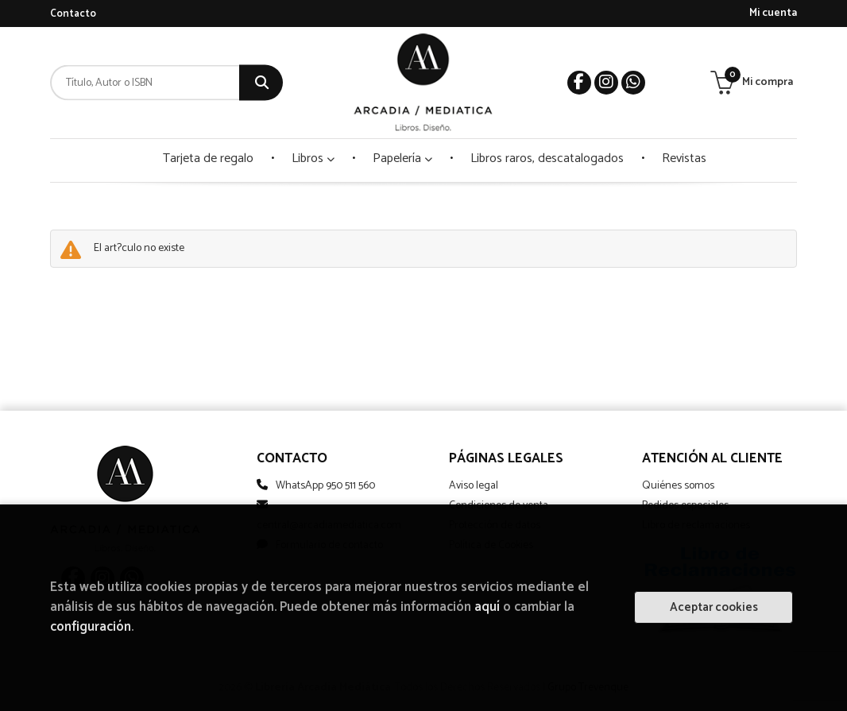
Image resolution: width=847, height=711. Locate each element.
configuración (90, 627)
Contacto (73, 14)
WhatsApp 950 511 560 (325, 486)
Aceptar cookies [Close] (714, 607)
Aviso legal (473, 486)
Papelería (402, 158)
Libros (313, 158)
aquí (487, 607)
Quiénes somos (678, 486)
